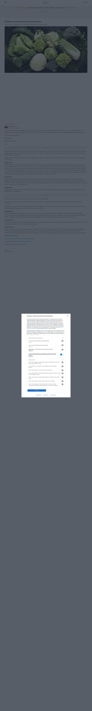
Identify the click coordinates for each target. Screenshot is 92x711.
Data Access (45, 395)
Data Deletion (38, 395)
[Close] (68, 316)
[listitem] (46, 338)
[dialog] (46, 355)
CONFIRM (36, 390)
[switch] (62, 341)
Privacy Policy (53, 395)
